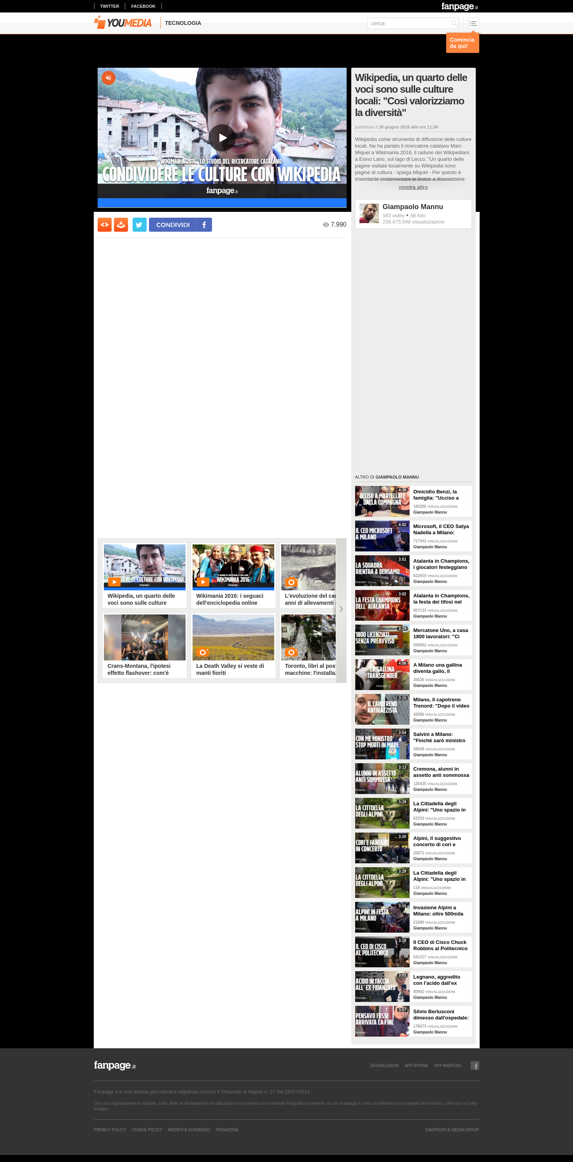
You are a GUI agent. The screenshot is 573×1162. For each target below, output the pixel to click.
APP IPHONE (416, 1065)
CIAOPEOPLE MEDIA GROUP (452, 1130)
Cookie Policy (147, 1130)
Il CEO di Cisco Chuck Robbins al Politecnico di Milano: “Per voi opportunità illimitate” (441, 945)
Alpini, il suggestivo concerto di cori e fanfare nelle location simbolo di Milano (439, 841)
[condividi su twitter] (140, 225)
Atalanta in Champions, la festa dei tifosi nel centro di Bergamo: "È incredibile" (442, 599)
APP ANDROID (447, 1065)
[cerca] (413, 23)
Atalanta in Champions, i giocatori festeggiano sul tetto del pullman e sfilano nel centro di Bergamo (442, 564)
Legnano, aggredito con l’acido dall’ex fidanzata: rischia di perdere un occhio (437, 980)
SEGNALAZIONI (384, 1065)
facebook (143, 6)
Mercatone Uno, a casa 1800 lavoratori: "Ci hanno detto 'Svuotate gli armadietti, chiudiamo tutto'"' (441, 633)
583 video (394, 215)
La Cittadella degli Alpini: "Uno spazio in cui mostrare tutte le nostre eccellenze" (440, 807)
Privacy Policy (110, 1130)
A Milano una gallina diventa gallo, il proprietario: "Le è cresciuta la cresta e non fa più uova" (438, 668)
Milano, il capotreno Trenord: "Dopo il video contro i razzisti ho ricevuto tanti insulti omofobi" (442, 703)
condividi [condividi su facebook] (173, 224)
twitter (109, 6)
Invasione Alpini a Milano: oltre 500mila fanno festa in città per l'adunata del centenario (441, 911)
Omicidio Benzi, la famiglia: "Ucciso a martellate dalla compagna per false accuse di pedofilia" (437, 495)
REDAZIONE (227, 1130)
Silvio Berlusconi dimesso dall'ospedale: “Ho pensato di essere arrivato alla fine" (441, 1015)
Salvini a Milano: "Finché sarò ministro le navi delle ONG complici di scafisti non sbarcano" (442, 737)
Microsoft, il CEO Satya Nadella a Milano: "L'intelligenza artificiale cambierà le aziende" (441, 529)
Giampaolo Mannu (413, 207)
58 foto (418, 215)
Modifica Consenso (189, 1130)
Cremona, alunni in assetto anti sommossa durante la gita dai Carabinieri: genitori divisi (442, 772)
